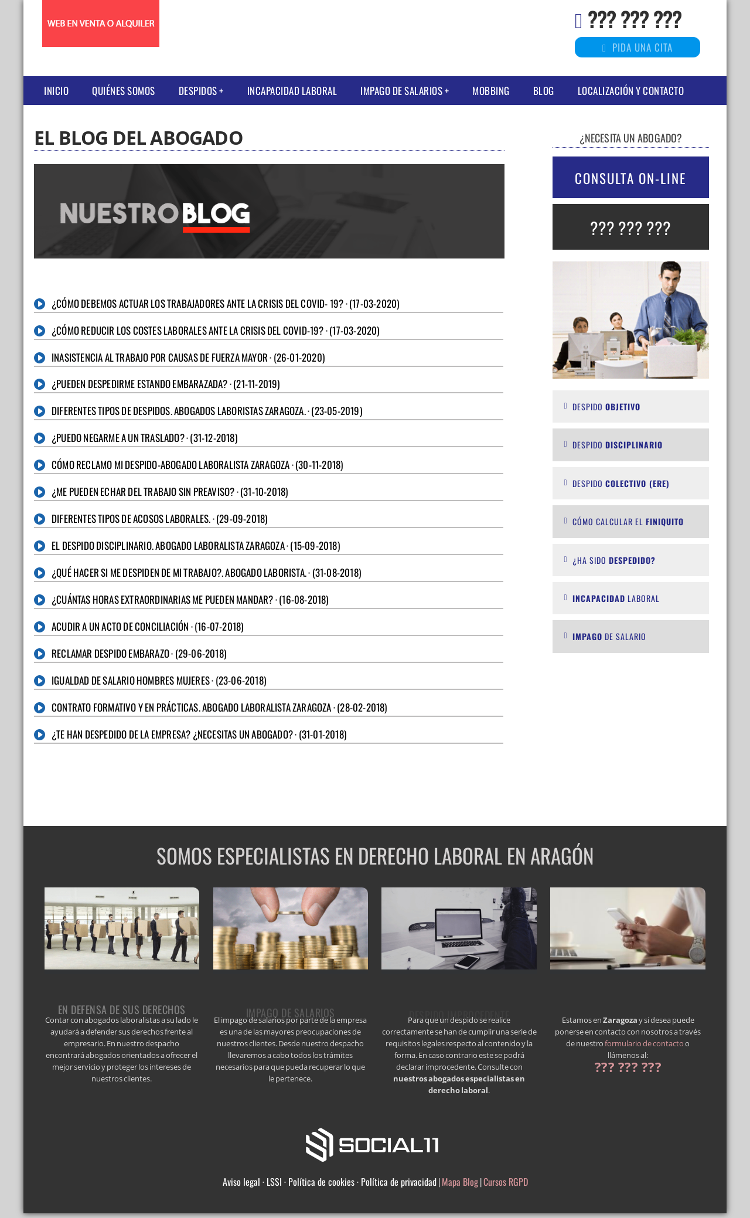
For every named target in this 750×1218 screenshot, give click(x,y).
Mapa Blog (460, 1182)
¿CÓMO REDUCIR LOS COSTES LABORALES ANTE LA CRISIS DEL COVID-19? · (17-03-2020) (216, 330)
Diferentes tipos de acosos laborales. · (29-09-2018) (159, 518)
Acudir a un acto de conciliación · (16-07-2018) (147, 626)
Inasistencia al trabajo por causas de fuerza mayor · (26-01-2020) (188, 357)
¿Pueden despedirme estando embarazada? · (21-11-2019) (166, 383)
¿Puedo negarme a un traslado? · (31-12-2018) (144, 437)
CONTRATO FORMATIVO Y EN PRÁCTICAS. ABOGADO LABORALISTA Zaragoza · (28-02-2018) (219, 707)
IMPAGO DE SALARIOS (401, 90)
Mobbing (491, 90)
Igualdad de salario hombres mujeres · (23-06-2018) (159, 680)
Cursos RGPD (505, 1182)
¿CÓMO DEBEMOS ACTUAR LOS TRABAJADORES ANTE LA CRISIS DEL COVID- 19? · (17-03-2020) (225, 303)
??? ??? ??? (634, 18)
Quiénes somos (123, 90)
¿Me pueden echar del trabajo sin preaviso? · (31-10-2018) (170, 491)
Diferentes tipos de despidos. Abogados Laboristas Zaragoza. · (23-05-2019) (207, 410)
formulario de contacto (644, 1043)
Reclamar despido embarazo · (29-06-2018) (139, 653)
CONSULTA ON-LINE (630, 178)
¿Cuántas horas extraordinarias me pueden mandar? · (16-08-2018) (190, 599)
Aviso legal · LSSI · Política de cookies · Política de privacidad (330, 1182)
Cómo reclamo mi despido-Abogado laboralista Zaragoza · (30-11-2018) (197, 464)
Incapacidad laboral (292, 90)
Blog (543, 90)
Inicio (56, 90)
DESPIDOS (198, 90)
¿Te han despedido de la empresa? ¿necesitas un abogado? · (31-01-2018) (199, 734)
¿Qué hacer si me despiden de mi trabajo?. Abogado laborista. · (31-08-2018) (206, 572)
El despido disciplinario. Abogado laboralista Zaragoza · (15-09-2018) (196, 545)
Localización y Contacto (631, 90)
